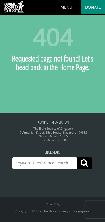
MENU (66, 7)
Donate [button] (93, 7)
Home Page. (74, 67)
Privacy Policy (53, 204)
